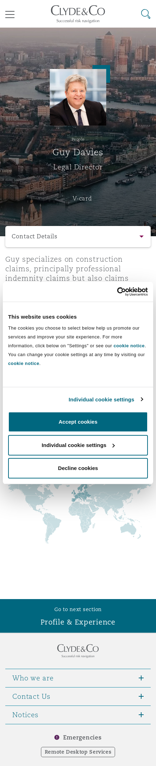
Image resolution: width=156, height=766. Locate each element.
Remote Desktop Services (78, 752)
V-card (82, 198)
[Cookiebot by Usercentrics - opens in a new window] (117, 291)
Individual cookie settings (101, 399)
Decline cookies (78, 468)
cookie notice (129, 345)
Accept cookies (78, 422)
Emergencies (82, 737)
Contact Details (35, 236)
